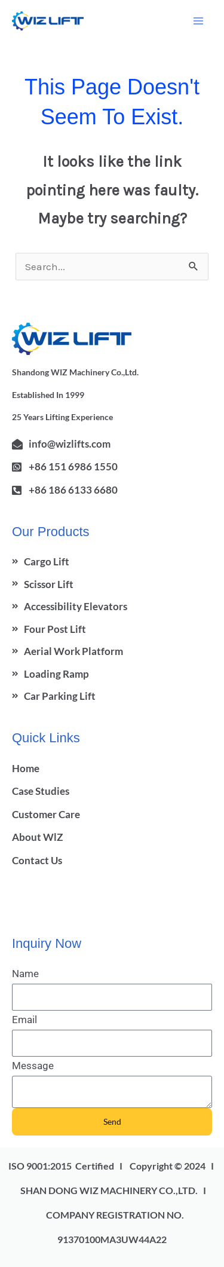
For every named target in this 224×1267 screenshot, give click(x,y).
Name (25, 974)
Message (33, 1066)
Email (24, 1020)
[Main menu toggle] (199, 21)
